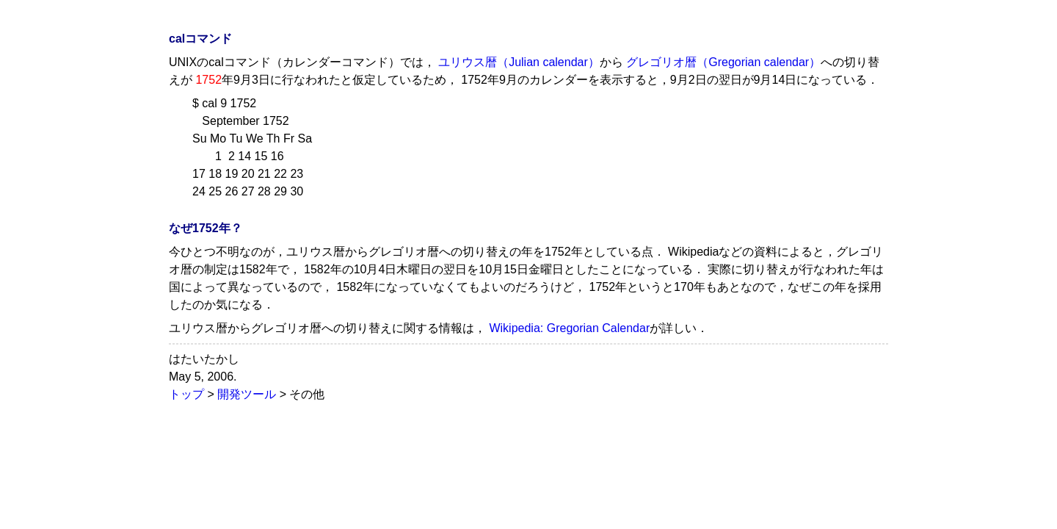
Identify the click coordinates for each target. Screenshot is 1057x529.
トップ (186, 394)
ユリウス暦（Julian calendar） (519, 62)
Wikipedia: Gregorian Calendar (569, 328)
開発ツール (246, 394)
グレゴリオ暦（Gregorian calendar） (723, 62)
